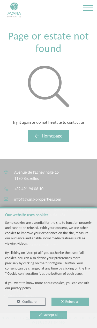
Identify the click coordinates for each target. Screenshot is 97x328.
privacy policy (21, 288)
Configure (29, 301)
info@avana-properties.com (37, 199)
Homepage (48, 136)
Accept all (51, 315)
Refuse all (72, 301)
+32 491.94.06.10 (28, 188)
